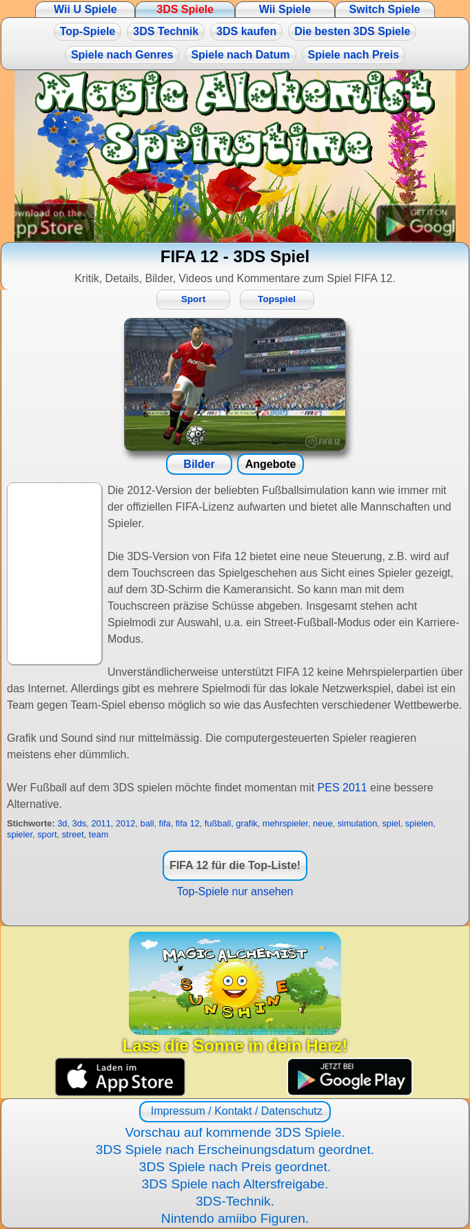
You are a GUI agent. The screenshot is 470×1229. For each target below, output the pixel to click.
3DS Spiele (185, 9)
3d (62, 823)
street (73, 834)
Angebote (270, 464)
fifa (165, 823)
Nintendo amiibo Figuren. (235, 1218)
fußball (218, 823)
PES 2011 (342, 787)
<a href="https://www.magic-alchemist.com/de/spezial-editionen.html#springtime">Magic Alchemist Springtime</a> (235, 156)
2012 (125, 823)
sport (47, 834)
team (98, 834)
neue (322, 823)
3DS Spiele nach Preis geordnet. (235, 1166)
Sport (193, 299)
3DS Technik (165, 31)
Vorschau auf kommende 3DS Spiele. (235, 1132)
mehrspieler (285, 823)
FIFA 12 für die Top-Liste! (235, 865)
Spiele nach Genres (122, 55)
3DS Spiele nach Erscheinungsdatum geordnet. (235, 1149)
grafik (246, 823)
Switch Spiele (384, 9)
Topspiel (277, 299)
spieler (19, 834)
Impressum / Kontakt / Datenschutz (234, 1111)
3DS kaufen (246, 31)
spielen (419, 823)
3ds (79, 823)
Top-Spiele (88, 31)
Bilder (198, 464)
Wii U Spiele (85, 9)
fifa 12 (188, 823)
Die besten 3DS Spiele (352, 31)
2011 (100, 823)
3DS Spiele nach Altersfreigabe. (235, 1184)
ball (147, 823)
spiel (391, 823)
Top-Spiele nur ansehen (234, 891)
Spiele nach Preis (354, 55)
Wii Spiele (285, 9)
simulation (358, 823)
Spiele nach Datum (240, 55)
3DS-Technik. (235, 1201)
